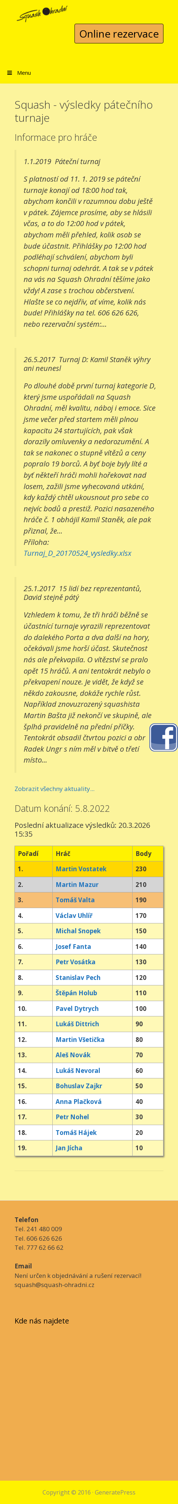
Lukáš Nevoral (78, 1070)
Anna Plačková (79, 1101)
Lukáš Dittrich (77, 1024)
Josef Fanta (73, 946)
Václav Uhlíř (74, 915)
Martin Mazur (77, 884)
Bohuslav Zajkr (79, 1086)
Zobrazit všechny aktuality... (54, 788)
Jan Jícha (69, 1148)
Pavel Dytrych (77, 1008)
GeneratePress (115, 1492)
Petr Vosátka (76, 962)
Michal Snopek (78, 931)
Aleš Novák (73, 1055)
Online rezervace (119, 33)
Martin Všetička (80, 1039)
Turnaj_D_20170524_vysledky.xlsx (78, 553)
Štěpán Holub (76, 993)
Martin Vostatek (81, 869)
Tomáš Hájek (76, 1132)
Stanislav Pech (78, 977)
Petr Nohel (72, 1117)
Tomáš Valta (75, 900)
